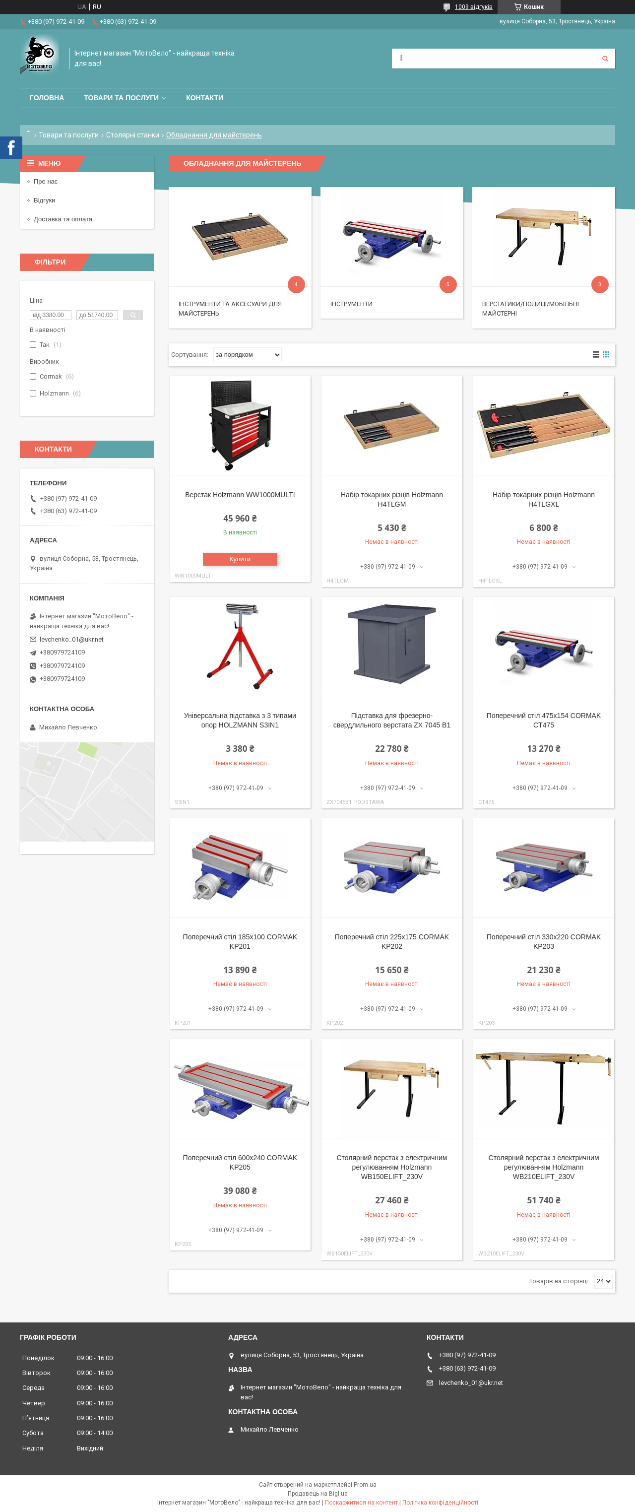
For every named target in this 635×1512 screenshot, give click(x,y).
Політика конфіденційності (440, 1502)
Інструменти (351, 304)
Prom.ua (365, 1484)
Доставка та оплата (63, 219)
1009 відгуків (474, 6)
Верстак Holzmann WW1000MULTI (240, 495)
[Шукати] (605, 58)
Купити (240, 559)
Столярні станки (132, 135)
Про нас (46, 181)
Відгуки (44, 200)
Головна (47, 98)
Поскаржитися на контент (361, 1502)
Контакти (204, 98)
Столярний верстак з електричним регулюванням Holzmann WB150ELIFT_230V (392, 1167)
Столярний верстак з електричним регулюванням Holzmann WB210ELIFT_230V (544, 1167)
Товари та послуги (121, 98)
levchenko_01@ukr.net (72, 639)
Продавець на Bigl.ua (318, 1493)
